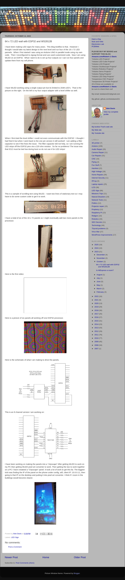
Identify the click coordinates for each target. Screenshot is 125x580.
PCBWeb (95, 46)
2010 (96, 338)
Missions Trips (97, 194)
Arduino (95, 146)
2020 (96, 303)
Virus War (96, 232)
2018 (96, 310)
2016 (96, 317)
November (101, 258)
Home (45, 557)
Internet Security (98, 178)
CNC (94, 159)
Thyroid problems (98, 228)
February (100, 292)
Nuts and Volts (97, 42)
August (100, 275)
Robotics (95, 219)
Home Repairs (97, 175)
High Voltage (97, 171)
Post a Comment (15, 547)
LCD (93, 187)
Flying (94, 162)
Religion (95, 216)
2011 (96, 335)
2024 (96, 248)
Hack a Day (96, 39)
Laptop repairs (97, 184)
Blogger (77, 573)
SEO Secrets (97, 222)
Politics (94, 203)
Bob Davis (110, 108)
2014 (96, 324)
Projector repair (98, 206)
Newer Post (11, 557)
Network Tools (97, 200)
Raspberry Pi (97, 213)
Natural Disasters (98, 197)
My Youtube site (98, 133)
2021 (96, 300)
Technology (96, 225)
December (101, 255)
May (98, 285)
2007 (96, 349)
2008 (96, 345)
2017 (96, 314)
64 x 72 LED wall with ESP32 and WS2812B (107, 266)
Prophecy (95, 209)
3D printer (96, 143)
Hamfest (95, 168)
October (100, 262)
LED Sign (15, 537)
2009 (96, 342)
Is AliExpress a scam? (105, 270)
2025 (96, 245)
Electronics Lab (98, 44)
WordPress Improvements (102, 235)
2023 (96, 252)
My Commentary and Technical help (44, 13)
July (98, 278)
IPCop (94, 181)
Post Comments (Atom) (25, 563)
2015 (96, 321)
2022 (96, 296)
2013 (96, 328)
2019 (96, 307)
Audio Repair (97, 149)
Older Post (80, 557)
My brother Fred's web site (102, 127)
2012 (96, 331)
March (99, 289)
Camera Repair (98, 152)
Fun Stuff (95, 165)
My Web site (97, 130)
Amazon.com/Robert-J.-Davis (104, 57)
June (99, 282)
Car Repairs (96, 156)
